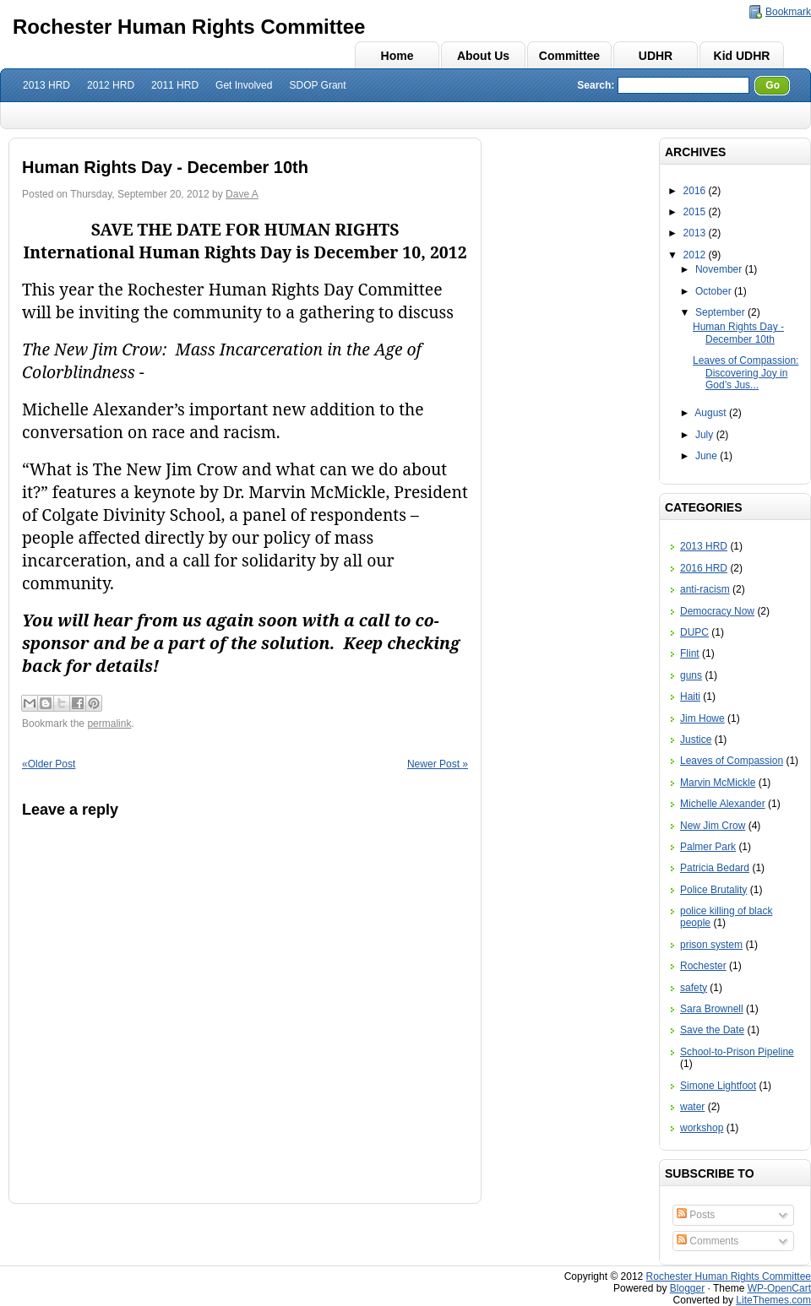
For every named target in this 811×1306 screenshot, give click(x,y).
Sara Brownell (711, 1009)
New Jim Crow (712, 826)
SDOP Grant (317, 85)
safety (693, 988)
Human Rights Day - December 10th (738, 332)
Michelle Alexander (722, 804)
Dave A (242, 194)
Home (397, 55)
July (704, 435)
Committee (569, 55)
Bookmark (788, 12)
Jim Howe (702, 718)
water (692, 1107)
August (710, 413)
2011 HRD (175, 85)
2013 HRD (46, 85)
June (706, 456)
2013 (694, 233)
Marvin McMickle (717, 782)
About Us (483, 55)
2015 (694, 212)
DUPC (694, 632)
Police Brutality (713, 890)
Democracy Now (717, 611)
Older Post (48, 764)
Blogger (687, 1288)
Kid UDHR (742, 55)
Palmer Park (708, 847)
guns (691, 675)
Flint (689, 653)
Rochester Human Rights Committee (189, 26)
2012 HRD (110, 85)
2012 (694, 255)
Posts (696, 1215)
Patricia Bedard (714, 868)
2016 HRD (703, 568)
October (713, 291)
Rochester (703, 966)
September (720, 312)
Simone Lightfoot (718, 1086)
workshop (701, 1128)
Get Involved (243, 85)
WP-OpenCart (779, 1288)
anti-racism (705, 589)
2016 (694, 191)
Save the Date (712, 1030)
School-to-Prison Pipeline (737, 1052)
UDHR (655, 55)
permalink (109, 723)
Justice (695, 739)
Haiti (690, 696)
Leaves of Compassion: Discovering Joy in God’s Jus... (745, 373)
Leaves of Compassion (731, 761)
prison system (711, 945)
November (718, 269)
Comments (707, 1241)
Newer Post (437, 764)
